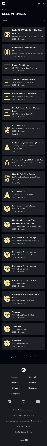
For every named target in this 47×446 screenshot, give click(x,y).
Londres (14, 377)
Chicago (14, 388)
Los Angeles (15, 393)
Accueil (6, 10)
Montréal (14, 382)
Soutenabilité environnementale (23, 410)
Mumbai (32, 382)
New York (32, 377)
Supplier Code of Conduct (23, 432)
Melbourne (32, 388)
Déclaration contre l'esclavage (23, 415)
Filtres (23, 20)
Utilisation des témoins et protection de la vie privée (23, 421)
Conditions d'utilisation (23, 427)
